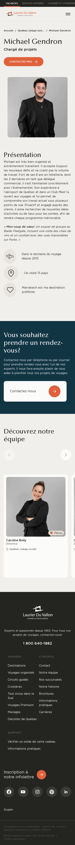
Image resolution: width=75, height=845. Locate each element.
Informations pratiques (48, 703)
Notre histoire (49, 686)
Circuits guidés (18, 679)
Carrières (45, 712)
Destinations (17, 665)
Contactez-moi (24, 62)
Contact (44, 665)
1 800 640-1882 (37, 643)
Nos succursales (50, 679)
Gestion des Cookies (53, 827)
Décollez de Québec (22, 719)
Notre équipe (48, 672)
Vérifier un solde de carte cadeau (31, 741)
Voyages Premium (21, 705)
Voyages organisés (21, 672)
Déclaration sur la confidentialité (22, 827)
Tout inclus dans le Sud (21, 696)
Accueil (8, 30)
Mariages (14, 712)
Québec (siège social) (31, 30)
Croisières (15, 686)
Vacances (12, 3)
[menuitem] (8, 809)
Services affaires (33, 3)
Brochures (46, 693)
